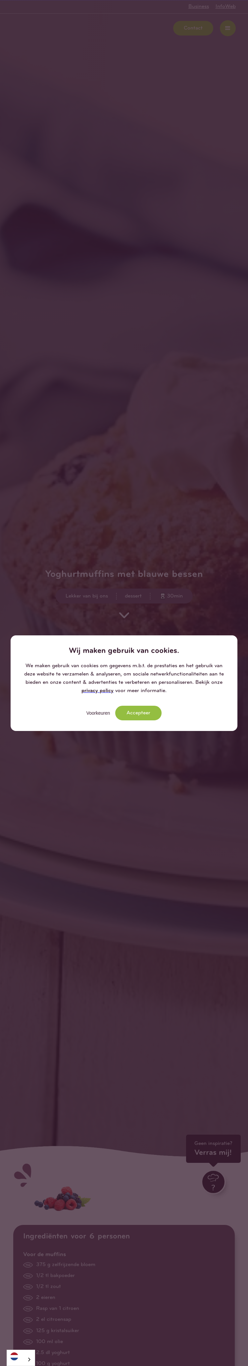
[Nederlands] (21, 1356)
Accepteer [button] (138, 713)
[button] (232, 640)
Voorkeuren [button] (98, 713)
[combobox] (21, 1358)
